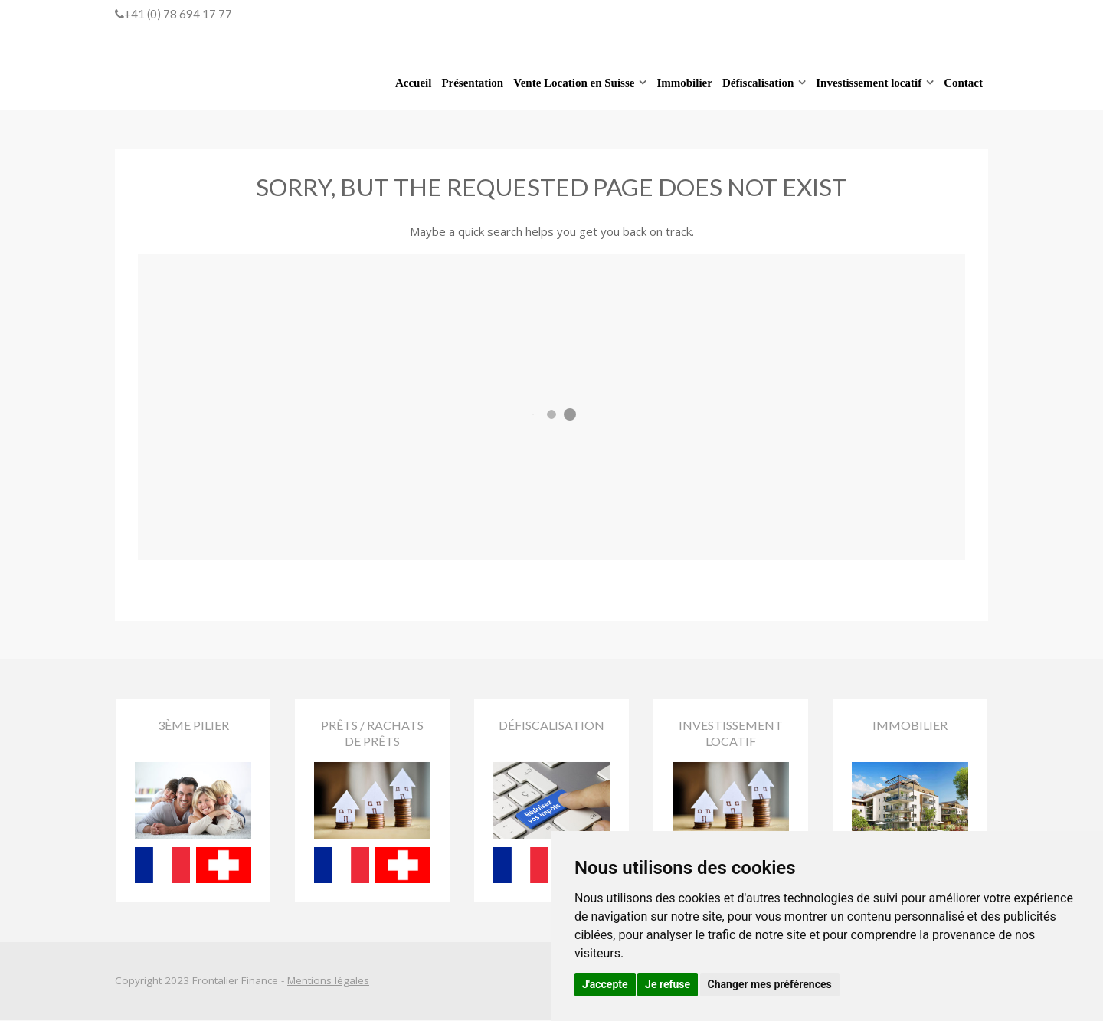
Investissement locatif (868, 83)
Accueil (413, 83)
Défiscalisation (758, 83)
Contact (963, 83)
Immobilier (684, 83)
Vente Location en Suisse (573, 83)
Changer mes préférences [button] (770, 984)
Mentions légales (328, 982)
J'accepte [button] (605, 984)
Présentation (472, 83)
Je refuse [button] (667, 984)
